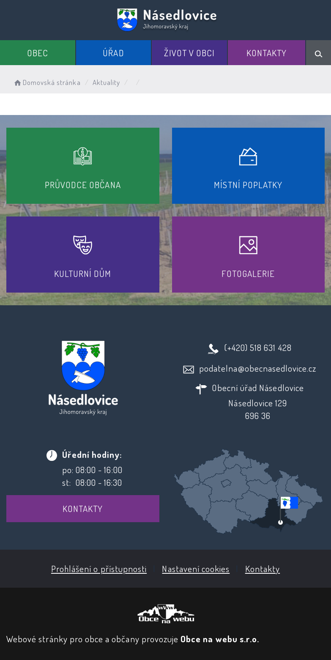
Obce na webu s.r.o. (220, 638)
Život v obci (189, 52)
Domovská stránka (47, 82)
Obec (37, 52)
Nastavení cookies (196, 568)
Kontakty (266, 52)
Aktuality (106, 82)
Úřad (113, 52)
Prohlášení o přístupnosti (99, 568)
